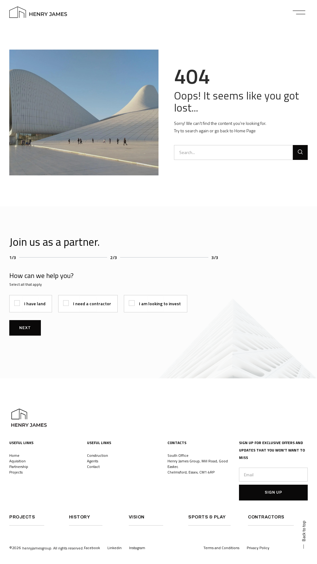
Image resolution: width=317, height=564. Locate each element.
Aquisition (17, 461)
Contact (93, 466)
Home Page (245, 130)
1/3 (12, 257)
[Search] (300, 152)
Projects (16, 472)
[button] (299, 12)
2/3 (113, 257)
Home (14, 455)
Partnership (18, 466)
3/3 (214, 257)
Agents (92, 461)
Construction (97, 455)
